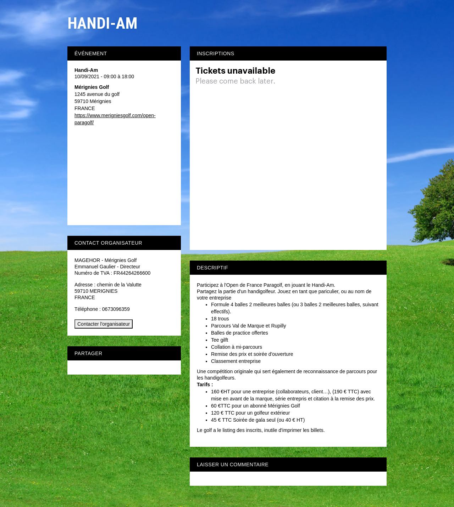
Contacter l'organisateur (103, 324)
